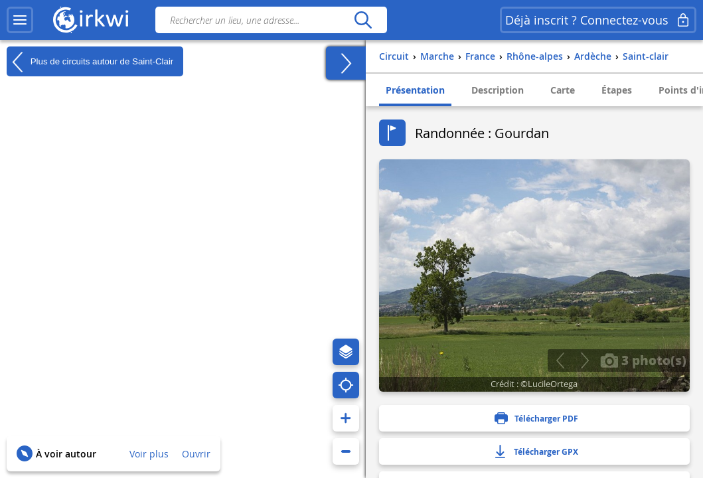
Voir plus (149, 453)
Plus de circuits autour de (90, 61)
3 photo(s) (643, 360)
